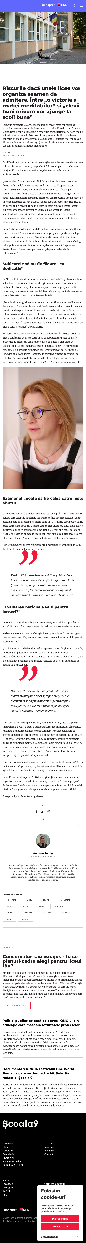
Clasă (6, 1147)
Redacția (49, 1150)
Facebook (8, 1183)
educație (59, 906)
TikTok (7, 1191)
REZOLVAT (8, 1157)
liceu (29, 900)
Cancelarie (8, 1154)
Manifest (49, 1147)
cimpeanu (28, 913)
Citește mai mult (16, 1006)
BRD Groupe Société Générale (27, 1218)
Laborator (8, 1150)
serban (47, 913)
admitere (11, 900)
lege (41, 906)
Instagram (8, 1187)
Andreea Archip (43, 853)
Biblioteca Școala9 (13, 1165)
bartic (25, 919)
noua (25, 906)
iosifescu (66, 913)
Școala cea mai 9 (12, 1161)
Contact (48, 1154)
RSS (5, 1194)
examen (46, 900)
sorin (10, 913)
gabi (9, 919)
